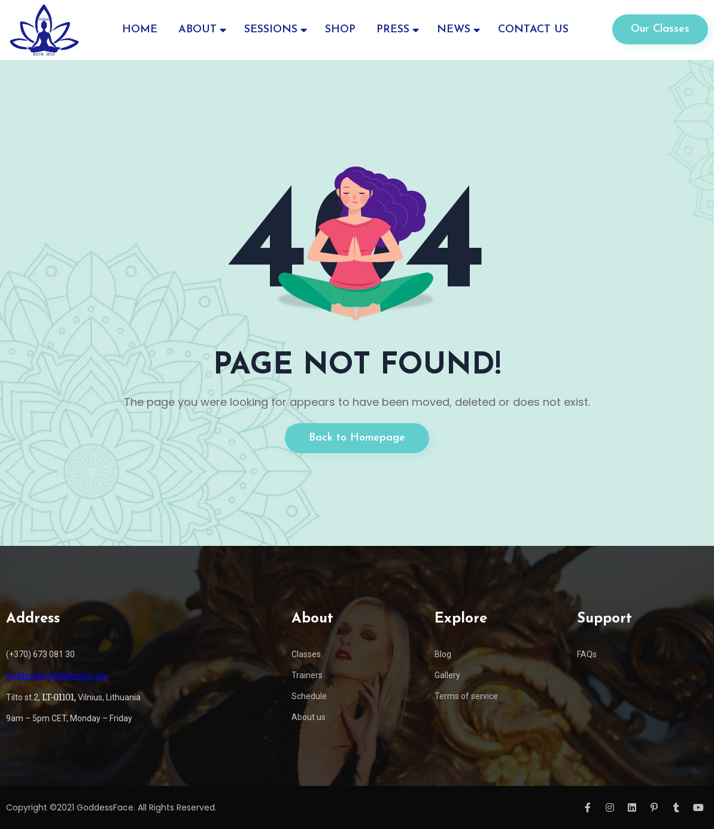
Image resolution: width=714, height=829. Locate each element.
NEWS (453, 29)
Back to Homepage (357, 438)
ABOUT (197, 29)
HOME (139, 29)
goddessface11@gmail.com (57, 675)
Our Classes (660, 29)
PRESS (392, 29)
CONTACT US (533, 29)
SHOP (340, 29)
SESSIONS (270, 29)
